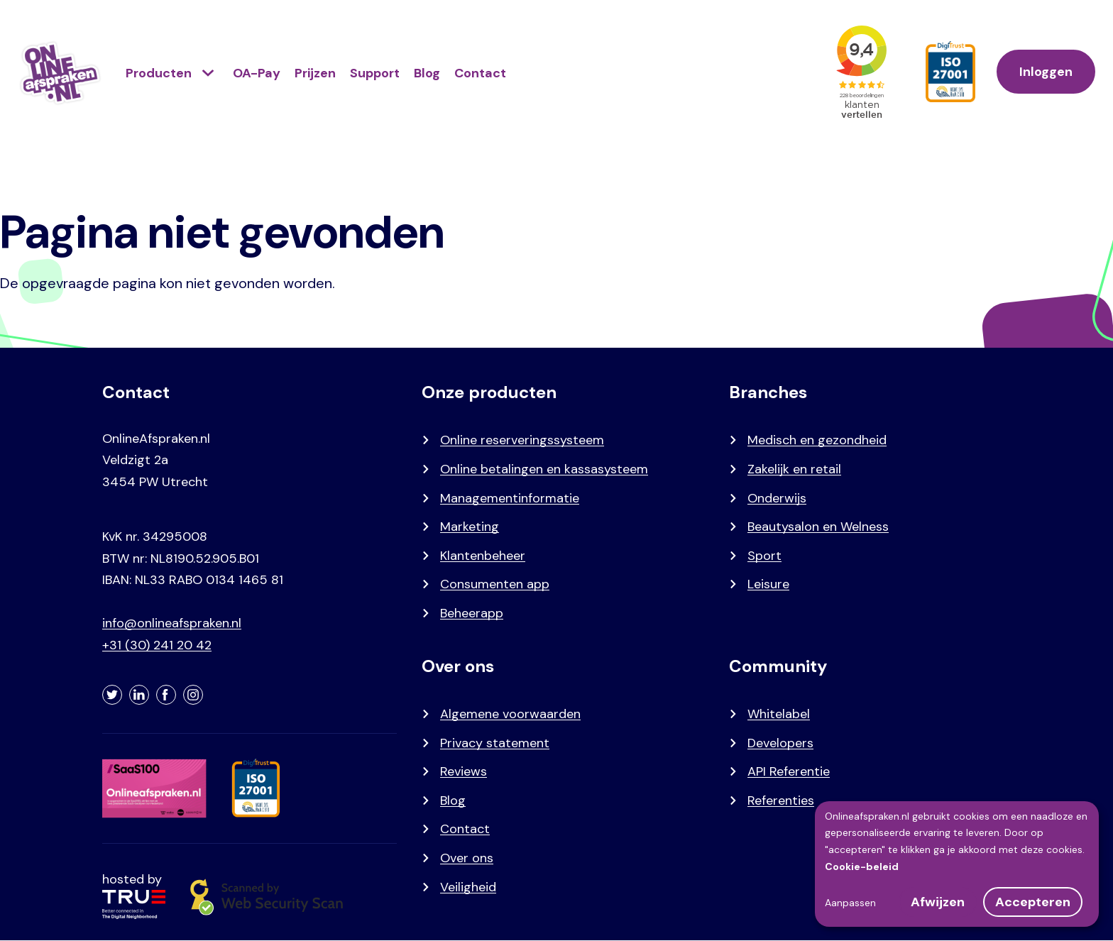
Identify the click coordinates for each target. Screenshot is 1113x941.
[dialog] (957, 864)
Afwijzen (938, 901)
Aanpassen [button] (850, 902)
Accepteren (1032, 901)
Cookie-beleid (862, 866)
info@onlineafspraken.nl (171, 623)
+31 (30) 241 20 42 (157, 645)
